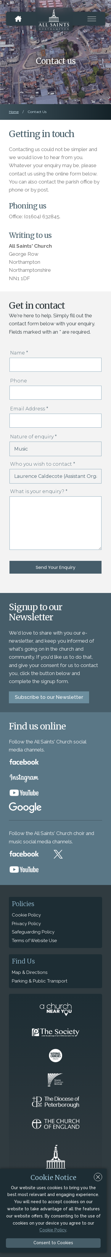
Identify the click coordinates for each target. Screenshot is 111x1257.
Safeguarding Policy (33, 932)
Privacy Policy (26, 923)
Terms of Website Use (34, 940)
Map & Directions (29, 972)
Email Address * (29, 409)
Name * (19, 353)
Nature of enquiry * (33, 437)
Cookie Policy (26, 915)
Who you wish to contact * (42, 464)
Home (14, 112)
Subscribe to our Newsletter (49, 697)
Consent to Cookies (53, 1242)
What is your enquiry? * (38, 491)
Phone (18, 381)
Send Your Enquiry (55, 567)
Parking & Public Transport (39, 981)
